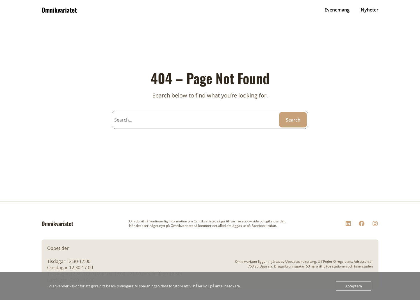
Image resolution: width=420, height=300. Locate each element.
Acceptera (353, 286)
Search (293, 120)
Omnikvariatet (59, 9)
